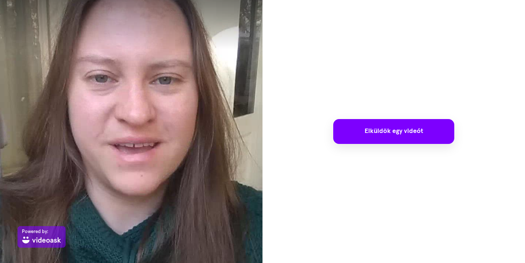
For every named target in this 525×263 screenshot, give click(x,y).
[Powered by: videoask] (42, 237)
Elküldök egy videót (394, 131)
